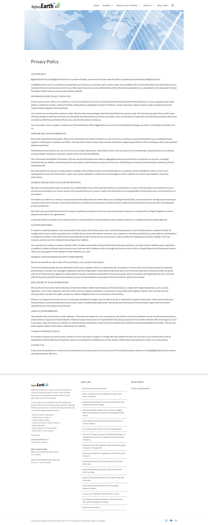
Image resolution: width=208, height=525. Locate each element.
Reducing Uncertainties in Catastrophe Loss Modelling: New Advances (104, 454)
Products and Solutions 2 (91, 507)
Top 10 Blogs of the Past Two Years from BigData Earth (102, 429)
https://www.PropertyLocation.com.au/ (45, 452)
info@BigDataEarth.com (40, 439)
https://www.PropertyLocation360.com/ (45, 460)
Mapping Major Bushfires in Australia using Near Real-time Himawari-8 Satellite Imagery (103, 403)
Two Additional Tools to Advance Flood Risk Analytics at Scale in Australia (103, 422)
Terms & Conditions (98, 521)
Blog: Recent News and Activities (94, 388)
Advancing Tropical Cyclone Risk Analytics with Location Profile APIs (103, 462)
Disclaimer (76, 521)
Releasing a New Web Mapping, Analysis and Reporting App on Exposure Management (104, 446)
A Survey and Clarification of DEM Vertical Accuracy (101, 494)
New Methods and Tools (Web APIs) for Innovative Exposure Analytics (100, 487)
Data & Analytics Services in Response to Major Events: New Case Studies (102, 395)
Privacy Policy (86, 521)
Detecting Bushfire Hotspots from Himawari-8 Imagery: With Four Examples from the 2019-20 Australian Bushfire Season (103, 413)
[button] (173, 5)
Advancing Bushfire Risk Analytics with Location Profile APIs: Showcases (102, 470)
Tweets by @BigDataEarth (140, 388)
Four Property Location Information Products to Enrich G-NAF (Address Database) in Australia (103, 500)
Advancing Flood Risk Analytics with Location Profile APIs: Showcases (103, 478)
